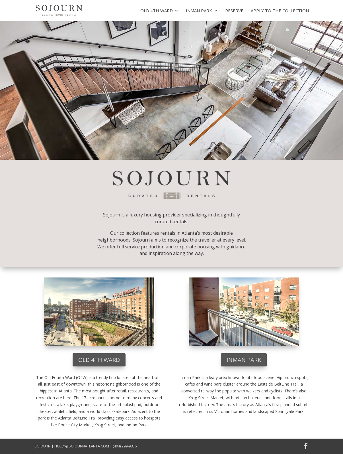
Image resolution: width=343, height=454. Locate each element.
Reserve (234, 11)
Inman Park (199, 11)
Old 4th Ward (156, 11)
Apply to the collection (280, 11)
